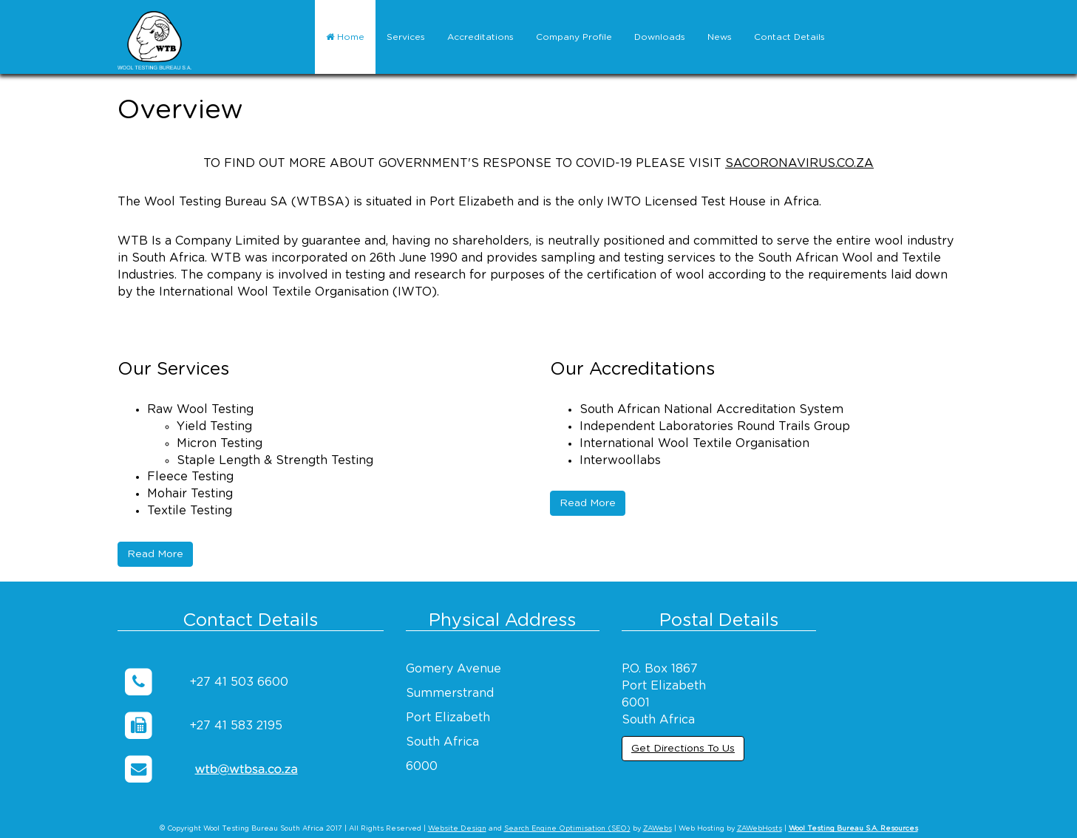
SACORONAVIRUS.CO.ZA (799, 163)
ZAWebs (657, 828)
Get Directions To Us (683, 748)
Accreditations (480, 37)
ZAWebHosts (759, 828)
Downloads (659, 37)
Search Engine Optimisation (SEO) (567, 828)
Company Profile (574, 37)
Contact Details (789, 37)
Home (345, 37)
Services (406, 37)
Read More (155, 554)
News (719, 37)
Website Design (457, 828)
